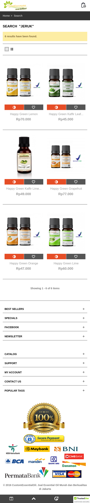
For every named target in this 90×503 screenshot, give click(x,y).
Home (6, 15)
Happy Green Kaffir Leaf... (66, 114)
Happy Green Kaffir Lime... (23, 188)
